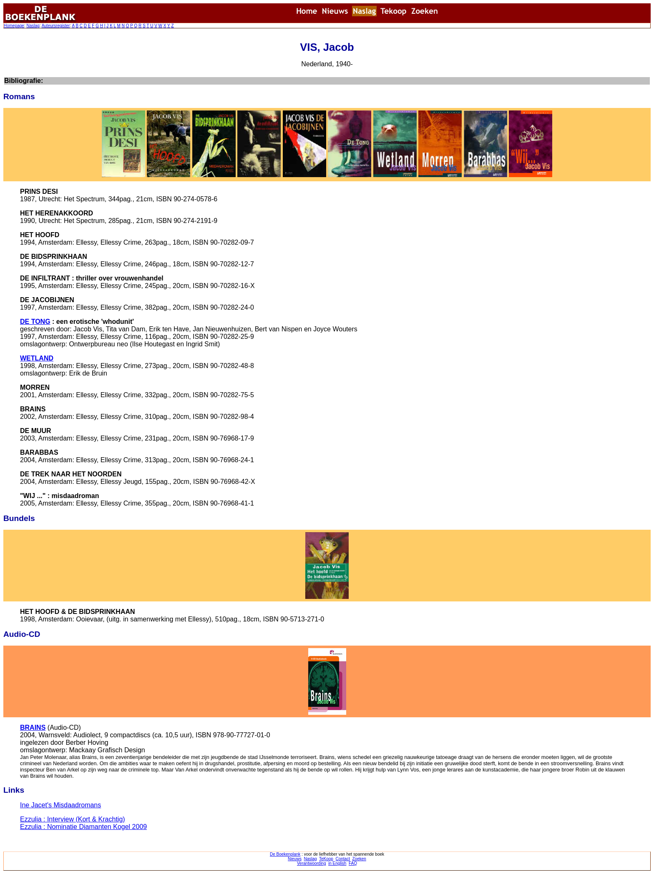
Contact (342, 858)
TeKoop (326, 858)
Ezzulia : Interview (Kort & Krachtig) (72, 819)
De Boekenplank (285, 854)
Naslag (32, 25)
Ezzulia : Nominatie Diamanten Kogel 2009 (83, 826)
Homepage (14, 25)
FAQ (353, 863)
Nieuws (295, 858)
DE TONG (35, 321)
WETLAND (36, 358)
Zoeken (359, 858)
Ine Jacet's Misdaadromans (60, 805)
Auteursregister (56, 25)
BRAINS (32, 727)
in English (337, 863)
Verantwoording (311, 863)
